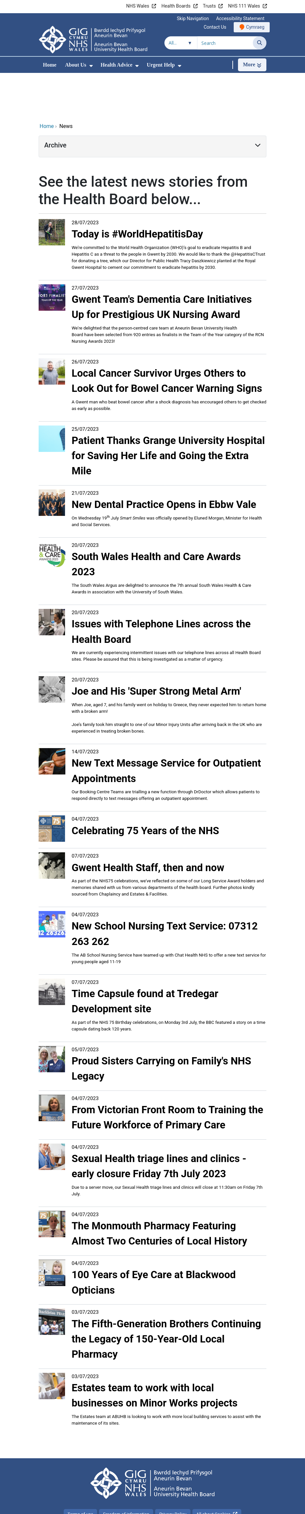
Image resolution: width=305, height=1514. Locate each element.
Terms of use (80, 1469)
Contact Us (215, 27)
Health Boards (175, 6)
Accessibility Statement (240, 18)
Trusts (209, 6)
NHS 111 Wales (244, 6)
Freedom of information (126, 1469)
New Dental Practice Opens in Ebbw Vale (164, 460)
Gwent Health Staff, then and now (148, 823)
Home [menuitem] (49, 65)
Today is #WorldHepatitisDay (137, 190)
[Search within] (180, 42)
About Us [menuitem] (75, 65)
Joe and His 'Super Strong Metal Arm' (156, 647)
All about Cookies (213, 1469)
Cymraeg (255, 27)
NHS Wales (137, 6)
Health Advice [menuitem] (116, 65)
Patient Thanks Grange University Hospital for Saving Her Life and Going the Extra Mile (168, 411)
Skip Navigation (193, 18)
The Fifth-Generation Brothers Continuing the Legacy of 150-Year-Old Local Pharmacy (166, 1295)
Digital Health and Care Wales (224, 1505)
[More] (252, 64)
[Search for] (225, 42)
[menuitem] (91, 66)
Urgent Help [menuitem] (161, 65)
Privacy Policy (172, 1469)
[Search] (259, 42)
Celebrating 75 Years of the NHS (145, 786)
